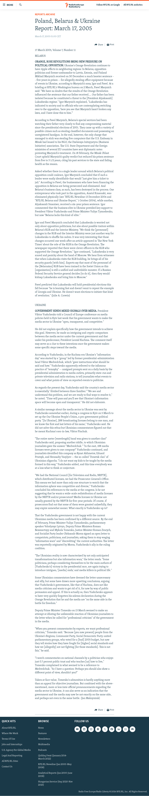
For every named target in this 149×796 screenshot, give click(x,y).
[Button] (98, 45)
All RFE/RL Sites (10, 761)
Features (42, 733)
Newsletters (44, 739)
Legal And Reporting (12, 756)
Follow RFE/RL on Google (108, 5)
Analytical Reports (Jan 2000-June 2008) (55, 774)
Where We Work (10, 733)
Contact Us (7, 767)
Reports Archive (45, 14)
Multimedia (44, 744)
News (41, 728)
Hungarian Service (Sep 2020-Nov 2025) (55, 783)
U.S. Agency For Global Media (16, 750)
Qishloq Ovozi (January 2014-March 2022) (52, 757)
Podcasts (42, 750)
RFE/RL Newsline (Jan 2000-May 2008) (55, 766)
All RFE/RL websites (133, 5)
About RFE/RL (9, 728)
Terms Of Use (8, 739)
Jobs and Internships (12, 744)
